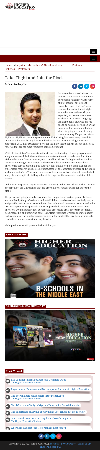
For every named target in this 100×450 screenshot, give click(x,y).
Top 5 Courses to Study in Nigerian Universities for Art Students (45, 405)
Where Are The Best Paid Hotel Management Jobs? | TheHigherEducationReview (38, 429)
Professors (24, 69)
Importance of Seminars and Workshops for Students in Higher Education (50, 389)
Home (8, 65)
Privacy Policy (68, 443)
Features (77, 65)
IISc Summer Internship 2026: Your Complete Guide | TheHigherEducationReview (39, 381)
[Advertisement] (50, 31)
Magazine (20, 65)
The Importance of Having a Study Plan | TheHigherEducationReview (48, 411)
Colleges (10, 69)
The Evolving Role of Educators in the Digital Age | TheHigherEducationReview (37, 397)
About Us (54, 443)
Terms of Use (85, 443)
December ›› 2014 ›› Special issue (46, 65)
